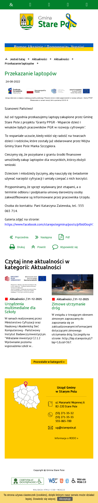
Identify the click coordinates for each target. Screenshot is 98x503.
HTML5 (61, 481)
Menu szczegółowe (87, 4)
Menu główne (68, 4)
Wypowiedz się (63, 245)
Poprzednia (17, 236)
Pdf (63, 236)
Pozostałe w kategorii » (49, 361)
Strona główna (11, 4)
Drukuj (16, 245)
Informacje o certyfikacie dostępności (27, 481)
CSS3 (67, 481)
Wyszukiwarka (30, 4)
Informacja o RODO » (66, 438)
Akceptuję (65, 498)
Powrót (37, 245)
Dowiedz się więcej (44, 498)
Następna (42, 236)
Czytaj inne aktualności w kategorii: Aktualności (37, 264)
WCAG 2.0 (79, 481)
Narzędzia (49, 4)
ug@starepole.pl (65, 427)
